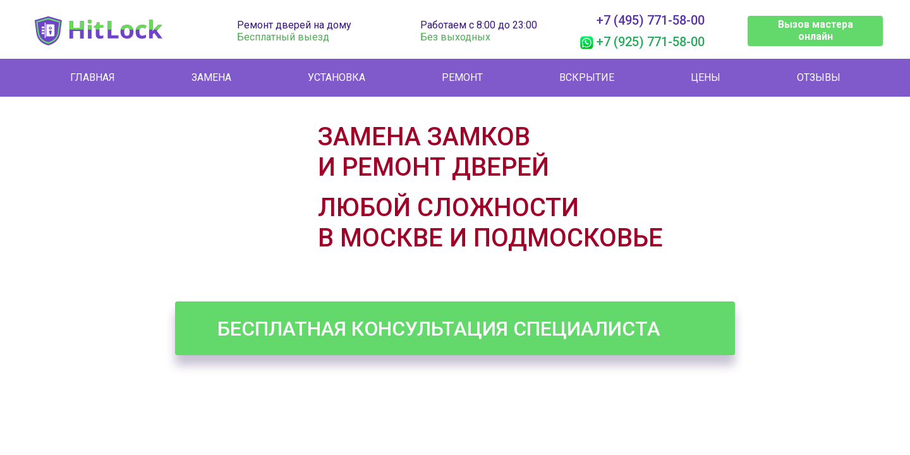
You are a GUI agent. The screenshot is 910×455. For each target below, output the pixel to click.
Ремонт (462, 77)
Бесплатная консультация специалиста (438, 329)
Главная (92, 77)
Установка (336, 77)
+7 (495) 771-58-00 (651, 20)
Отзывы (818, 77)
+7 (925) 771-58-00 (651, 41)
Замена (211, 77)
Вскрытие (586, 77)
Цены (705, 77)
